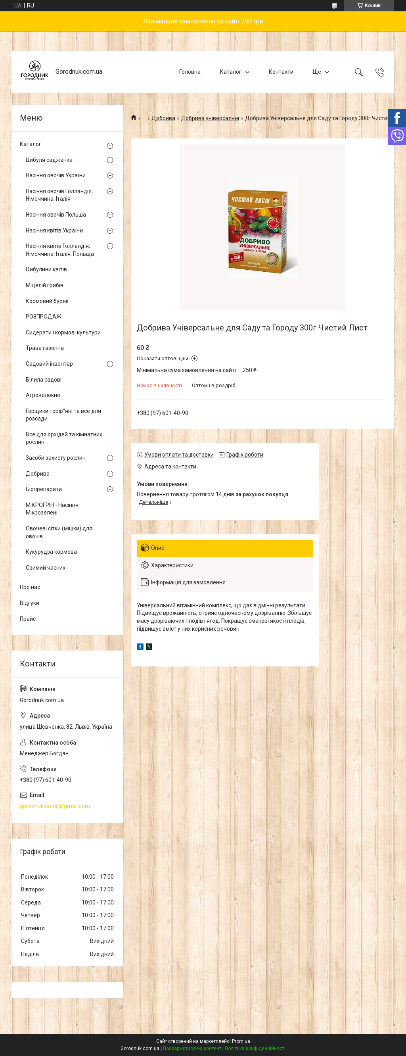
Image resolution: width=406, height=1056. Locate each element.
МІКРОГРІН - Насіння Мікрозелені (52, 509)
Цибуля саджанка (49, 160)
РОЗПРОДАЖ (43, 316)
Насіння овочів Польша (56, 214)
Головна (190, 72)
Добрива (163, 118)
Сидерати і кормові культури (63, 332)
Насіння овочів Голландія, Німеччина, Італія (59, 195)
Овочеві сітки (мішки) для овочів (59, 532)
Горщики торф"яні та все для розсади (63, 415)
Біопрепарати (44, 489)
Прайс (28, 619)
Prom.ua (241, 1041)
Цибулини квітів (46, 269)
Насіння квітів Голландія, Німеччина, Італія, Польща (60, 250)
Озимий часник (45, 567)
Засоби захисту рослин (56, 458)
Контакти (281, 72)
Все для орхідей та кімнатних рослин (64, 438)
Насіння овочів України (56, 175)
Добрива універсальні (210, 118)
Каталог (230, 72)
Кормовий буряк (47, 301)
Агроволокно (43, 395)
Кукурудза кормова (51, 552)
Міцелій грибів (44, 285)
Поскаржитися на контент (192, 1048)
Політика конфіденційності (255, 1048)
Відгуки (29, 603)
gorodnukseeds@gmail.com (55, 806)
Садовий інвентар (49, 364)
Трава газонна (45, 348)
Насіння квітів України (54, 230)
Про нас (30, 587)
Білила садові (43, 379)
